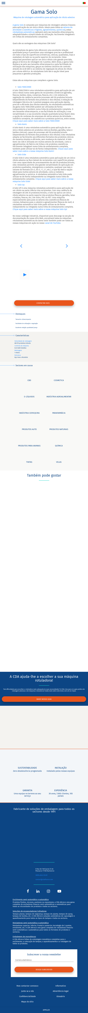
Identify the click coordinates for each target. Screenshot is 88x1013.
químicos (60, 30)
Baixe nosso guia (44, 699)
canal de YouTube (53, 223)
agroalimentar (49, 30)
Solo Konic (22, 124)
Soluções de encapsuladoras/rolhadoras (30, 911)
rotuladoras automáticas (24, 32)
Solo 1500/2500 (24, 87)
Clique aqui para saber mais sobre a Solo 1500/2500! (36, 121)
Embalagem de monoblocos (24, 936)
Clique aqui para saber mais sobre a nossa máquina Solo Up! (40, 209)
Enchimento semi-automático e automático (31, 899)
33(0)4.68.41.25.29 (41, 875)
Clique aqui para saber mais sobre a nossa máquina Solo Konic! (43, 150)
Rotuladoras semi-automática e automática (31, 923)
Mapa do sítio (27, 1002)
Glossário (60, 996)
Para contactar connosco (27, 986)
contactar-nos (43, 303)
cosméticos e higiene (32, 30)
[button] (21, 246)
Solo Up (21, 185)
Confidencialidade (27, 996)
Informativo (60, 986)
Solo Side (22, 154)
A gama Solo (18, 25)
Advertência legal (61, 991)
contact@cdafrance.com (44, 879)
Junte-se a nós (27, 991)
